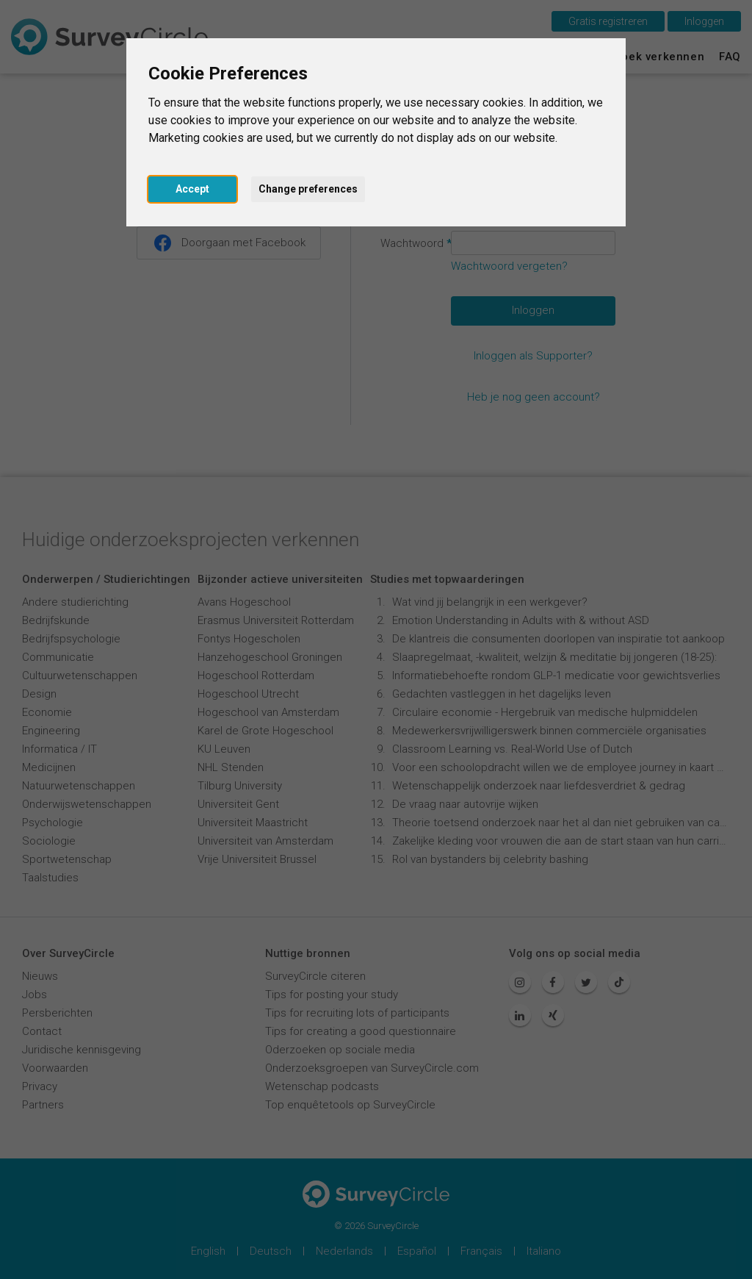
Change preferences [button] (308, 189)
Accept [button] (192, 189)
